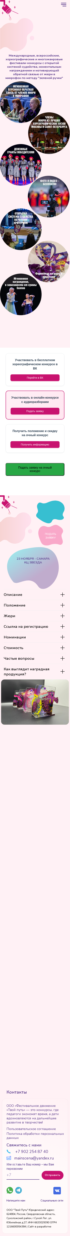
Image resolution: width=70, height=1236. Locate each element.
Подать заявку (35, 411)
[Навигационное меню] (63, 5)
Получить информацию (35, 444)
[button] (35, 444)
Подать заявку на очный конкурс (35, 469)
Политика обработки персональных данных (35, 1135)
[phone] (23, 1175)
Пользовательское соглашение (31, 1129)
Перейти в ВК (35, 377)
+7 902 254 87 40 (31, 1151)
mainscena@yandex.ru (34, 1158)
